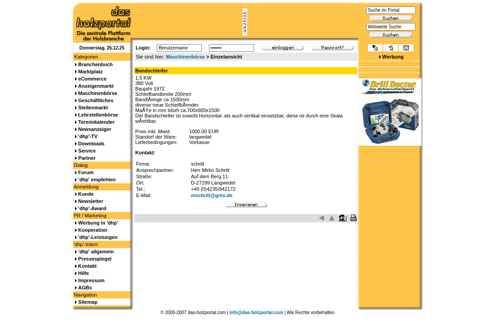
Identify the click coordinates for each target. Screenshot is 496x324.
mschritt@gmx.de (212, 195)
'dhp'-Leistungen (98, 237)
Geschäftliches (95, 100)
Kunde (85, 194)
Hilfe (83, 273)
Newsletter (90, 201)
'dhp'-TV (87, 136)
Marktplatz (90, 71)
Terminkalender (96, 122)
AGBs (85, 287)
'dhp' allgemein (96, 251)
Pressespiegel (94, 258)
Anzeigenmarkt (96, 86)
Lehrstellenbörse (98, 114)
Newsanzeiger (94, 129)
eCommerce (92, 78)
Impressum (91, 280)
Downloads (91, 143)
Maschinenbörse (185, 56)
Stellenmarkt (93, 107)
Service (87, 150)
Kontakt (87, 266)
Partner (87, 158)
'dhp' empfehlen (96, 179)
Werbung (392, 56)
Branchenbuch (95, 64)
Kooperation (92, 230)
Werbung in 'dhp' (98, 222)
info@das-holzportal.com (256, 312)
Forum (85, 172)
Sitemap (87, 302)
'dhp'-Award (92, 208)
